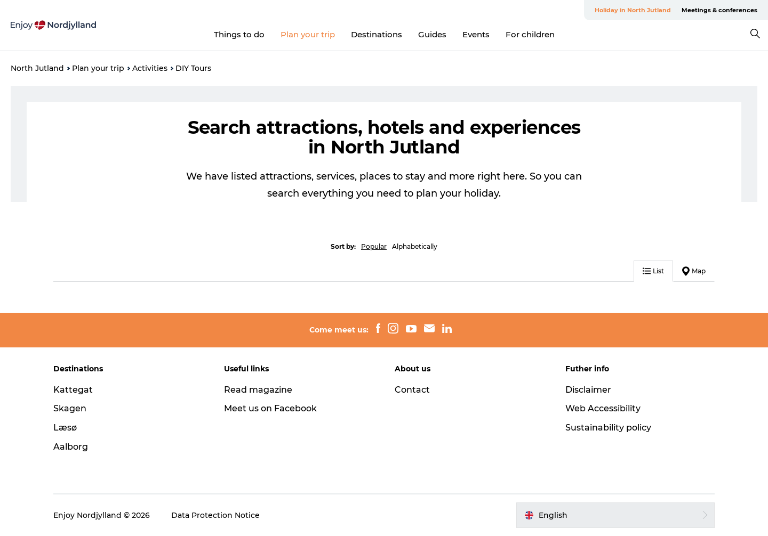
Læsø (65, 428)
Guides (432, 34)
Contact (412, 390)
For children (530, 34)
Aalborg (70, 447)
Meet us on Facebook (270, 408)
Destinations (376, 34)
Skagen (69, 408)
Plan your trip (308, 34)
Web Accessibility (603, 408)
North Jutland (37, 68)
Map (694, 271)
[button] (615, 515)
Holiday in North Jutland (633, 10)
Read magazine (258, 390)
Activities (149, 68)
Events (476, 34)
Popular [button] (374, 246)
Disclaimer (588, 390)
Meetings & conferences (719, 10)
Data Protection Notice (215, 515)
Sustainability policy (608, 428)
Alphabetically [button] (414, 246)
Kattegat (73, 390)
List (653, 271)
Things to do (239, 34)
